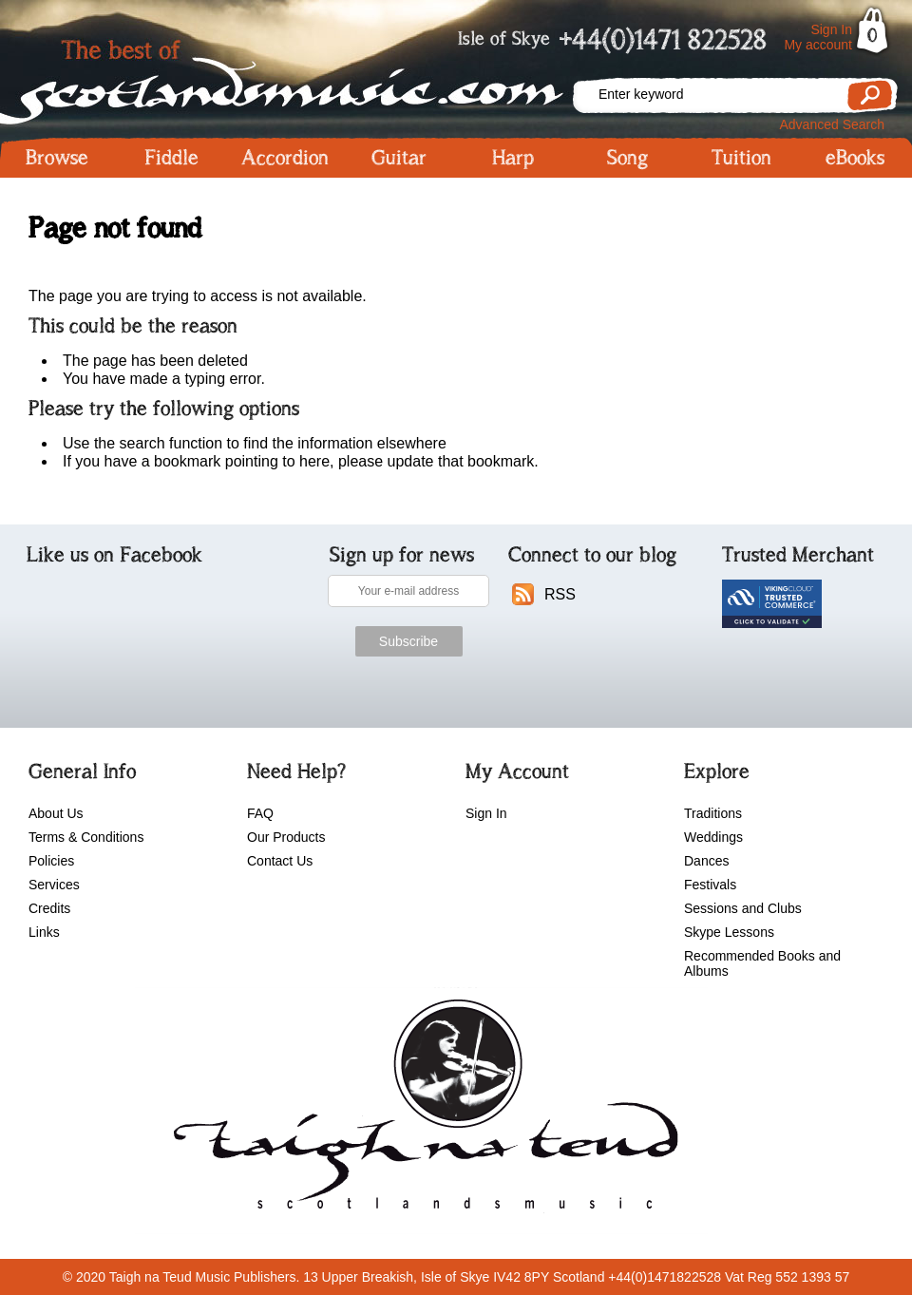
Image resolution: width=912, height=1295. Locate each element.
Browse (57, 157)
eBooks (855, 157)
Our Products (286, 837)
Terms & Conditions (85, 837)
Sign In (831, 29)
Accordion (285, 157)
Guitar (399, 157)
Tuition (741, 157)
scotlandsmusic (421, 1110)
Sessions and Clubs (743, 908)
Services (54, 884)
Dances (706, 860)
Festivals (710, 884)
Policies (51, 860)
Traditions (713, 813)
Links (44, 932)
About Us (56, 813)
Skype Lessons (729, 932)
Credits (49, 908)
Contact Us (280, 860)
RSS (560, 594)
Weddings (713, 837)
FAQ (260, 813)
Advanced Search (831, 124)
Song (627, 157)
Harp (513, 157)
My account (818, 44)
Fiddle (171, 157)
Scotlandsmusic (285, 76)
